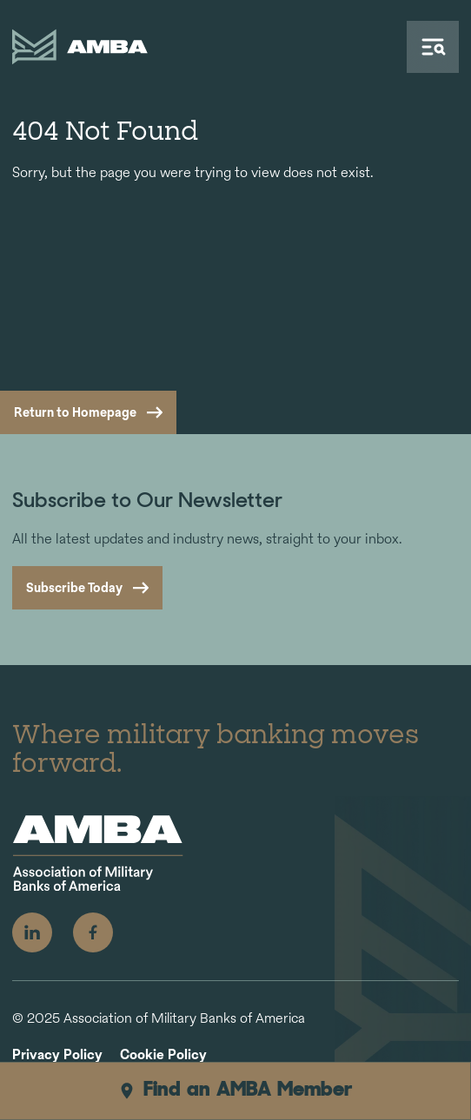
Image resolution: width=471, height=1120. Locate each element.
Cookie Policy (163, 1055)
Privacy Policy (57, 1055)
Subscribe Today (74, 587)
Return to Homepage (75, 412)
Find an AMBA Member (235, 1090)
